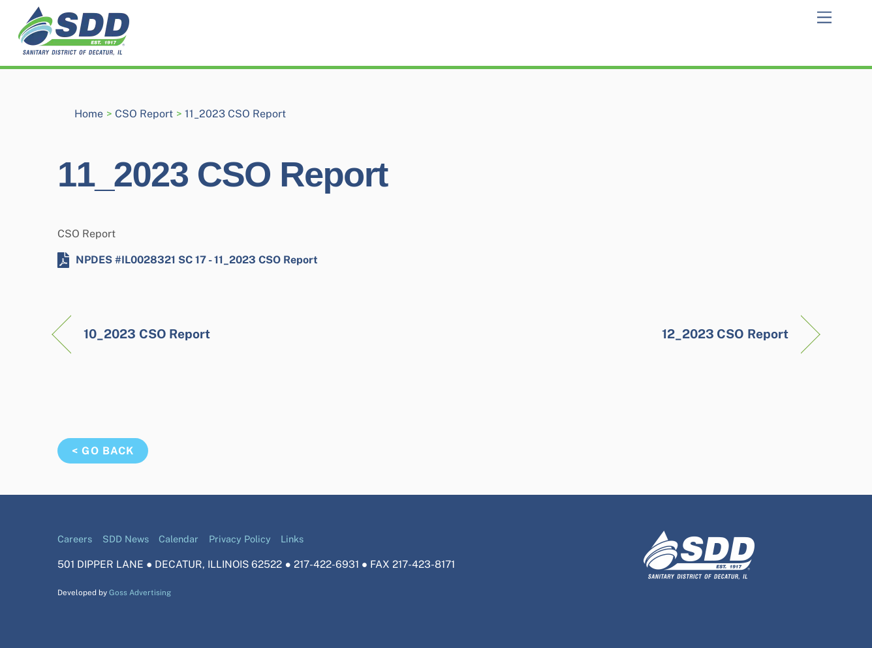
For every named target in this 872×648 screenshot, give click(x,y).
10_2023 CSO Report (147, 334)
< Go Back (102, 451)
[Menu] (824, 18)
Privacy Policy (240, 538)
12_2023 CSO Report (725, 334)
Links (292, 538)
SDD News (125, 538)
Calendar (178, 538)
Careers (74, 538)
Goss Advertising (140, 592)
